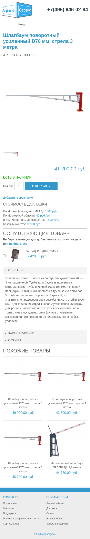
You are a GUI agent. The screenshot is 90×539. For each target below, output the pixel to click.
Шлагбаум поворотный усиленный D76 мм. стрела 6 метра (23, 403)
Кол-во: (8, 186)
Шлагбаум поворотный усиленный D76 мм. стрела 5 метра (23, 467)
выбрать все (18, 243)
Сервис (50, 513)
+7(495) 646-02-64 (67, 9)
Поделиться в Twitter (57, 197)
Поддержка (9, 513)
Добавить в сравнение (18, 197)
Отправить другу (41, 197)
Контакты (8, 508)
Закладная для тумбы (42, 251)
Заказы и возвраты (57, 523)
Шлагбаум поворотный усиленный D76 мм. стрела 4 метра (67, 403)
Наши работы (54, 518)
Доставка (51, 508)
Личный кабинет (55, 503)
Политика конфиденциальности (21, 518)
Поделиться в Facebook (49, 197)
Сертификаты (11, 523)
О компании (10, 503)
